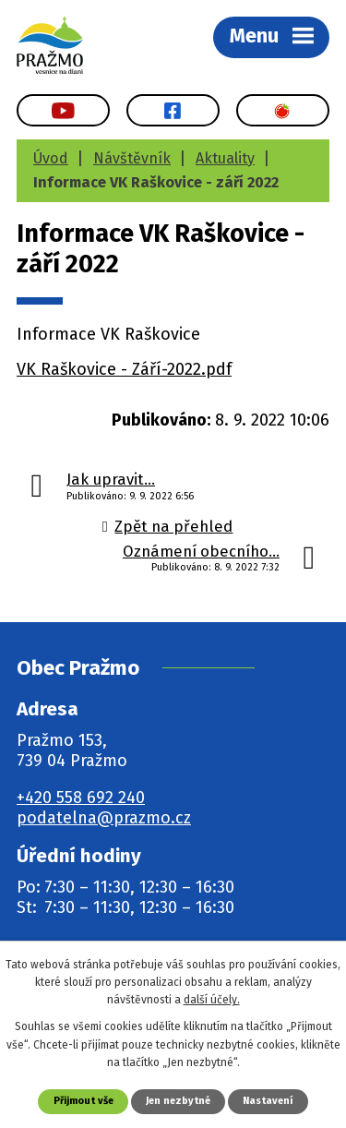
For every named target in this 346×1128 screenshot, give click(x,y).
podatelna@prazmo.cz (104, 818)
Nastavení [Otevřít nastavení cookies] (267, 1101)
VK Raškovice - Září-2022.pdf (124, 369)
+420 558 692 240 (81, 797)
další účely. (212, 999)
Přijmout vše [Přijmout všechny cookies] (83, 1101)
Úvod (50, 158)
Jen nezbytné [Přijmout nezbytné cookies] (178, 1101)
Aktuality (225, 158)
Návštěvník (132, 158)
